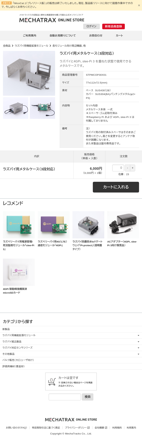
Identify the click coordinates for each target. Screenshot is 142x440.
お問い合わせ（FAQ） (16, 427)
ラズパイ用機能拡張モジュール (31, 45)
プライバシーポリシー (76, 427)
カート (119, 35)
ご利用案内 (29, 35)
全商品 (7, 45)
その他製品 (8, 354)
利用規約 (117, 427)
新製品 (6, 329)
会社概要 (99, 427)
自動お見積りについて (63, 35)
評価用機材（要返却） (13, 366)
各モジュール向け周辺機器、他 (69, 45)
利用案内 (131, 427)
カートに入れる (116, 187)
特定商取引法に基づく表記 (46, 427)
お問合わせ (96, 35)
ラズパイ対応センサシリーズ (17, 347)
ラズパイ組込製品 (11, 341)
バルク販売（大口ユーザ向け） (18, 360)
